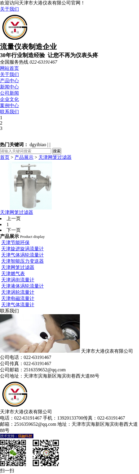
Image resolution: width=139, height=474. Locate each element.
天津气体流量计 (17, 304)
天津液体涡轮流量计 (22, 285)
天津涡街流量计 (17, 279)
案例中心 (9, 105)
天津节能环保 (15, 242)
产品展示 (23, 157)
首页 (4, 157)
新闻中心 (9, 86)
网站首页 (9, 68)
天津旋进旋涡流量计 (22, 248)
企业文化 (9, 99)
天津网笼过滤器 (55, 157)
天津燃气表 (13, 273)
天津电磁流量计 (17, 298)
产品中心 (9, 80)
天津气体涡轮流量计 (22, 254)
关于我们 (9, 9)
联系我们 (9, 111)
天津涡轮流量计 (17, 292)
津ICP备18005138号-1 (33, 430)
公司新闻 (9, 93)
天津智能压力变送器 (22, 261)
